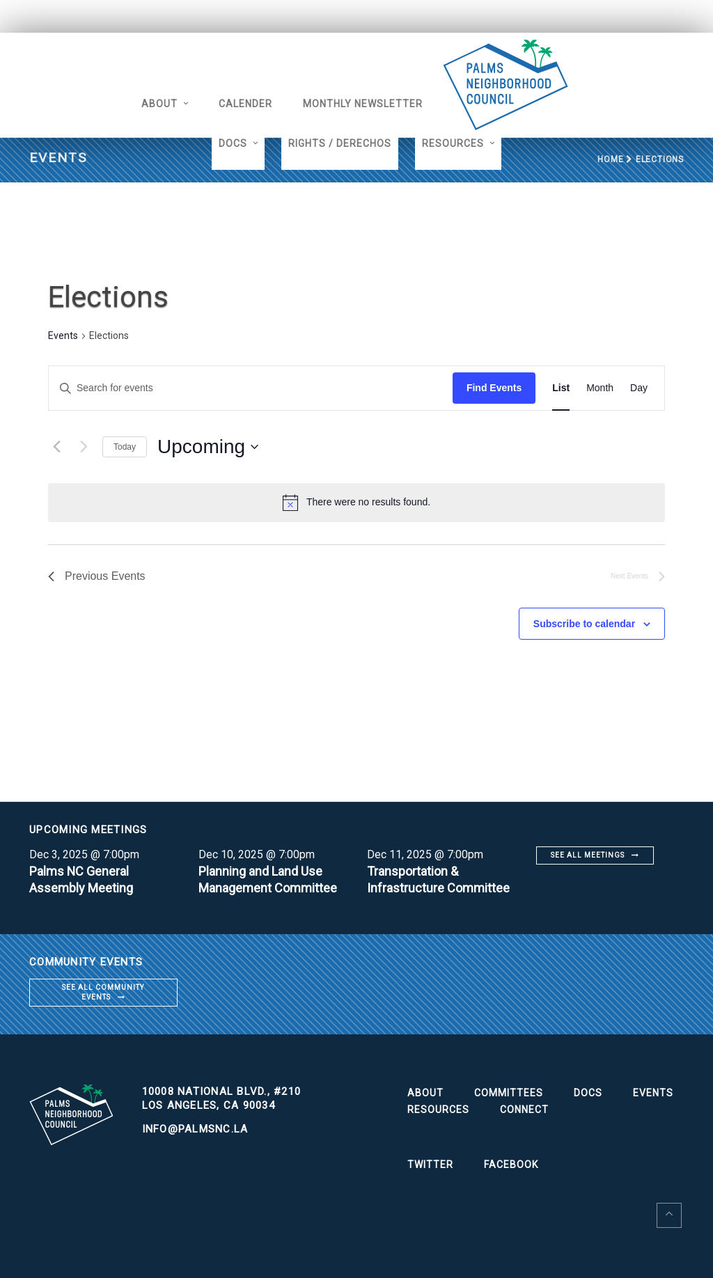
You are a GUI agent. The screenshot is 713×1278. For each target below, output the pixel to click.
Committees (508, 1092)
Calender (245, 103)
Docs (233, 143)
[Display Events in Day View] (639, 388)
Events (63, 335)
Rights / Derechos (339, 143)
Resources (453, 143)
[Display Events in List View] (561, 388)
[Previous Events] (56, 447)
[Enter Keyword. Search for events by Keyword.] (251, 388)
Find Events (494, 387)
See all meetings (588, 855)
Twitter (430, 1164)
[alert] (368, 502)
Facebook (511, 1164)
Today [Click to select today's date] (124, 447)
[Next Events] (83, 447)
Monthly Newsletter (363, 103)
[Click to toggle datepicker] (207, 447)
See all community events (103, 992)
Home (610, 159)
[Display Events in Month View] (599, 388)
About (159, 103)
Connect (524, 1109)
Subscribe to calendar (584, 623)
